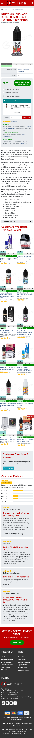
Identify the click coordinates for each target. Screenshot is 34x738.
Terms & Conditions (7, 664)
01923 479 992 (12, 695)
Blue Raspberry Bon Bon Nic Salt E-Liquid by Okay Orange (25, 294)
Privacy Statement (6, 662)
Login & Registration (24, 662)
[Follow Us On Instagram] (15, 703)
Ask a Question (8, 468)
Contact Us (21, 657)
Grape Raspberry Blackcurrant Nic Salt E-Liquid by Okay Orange (24, 332)
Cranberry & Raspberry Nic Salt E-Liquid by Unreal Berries (8, 405)
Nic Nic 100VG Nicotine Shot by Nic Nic (7, 331)
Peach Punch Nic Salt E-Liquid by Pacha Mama (7, 368)
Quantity (6, 117)
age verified (23, 143)
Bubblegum (26, 69)
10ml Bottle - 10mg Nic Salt (11, 93)
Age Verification (23, 664)
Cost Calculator (22, 667)
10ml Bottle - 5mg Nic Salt (11, 89)
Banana (20, 69)
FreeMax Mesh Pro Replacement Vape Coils (7, 438)
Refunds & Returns (23, 670)
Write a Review (6, 483)
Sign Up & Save (17, 642)
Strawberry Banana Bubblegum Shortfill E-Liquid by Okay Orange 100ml (20, 107)
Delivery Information (7, 659)
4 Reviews (14, 121)
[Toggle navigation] (2, 3)
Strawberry (21, 71)
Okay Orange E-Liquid (17, 9)
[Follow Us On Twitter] (7, 703)
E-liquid (7, 9)
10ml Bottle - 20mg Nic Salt (11, 96)
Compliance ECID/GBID (17, 222)
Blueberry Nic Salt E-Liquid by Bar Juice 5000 (8, 259)
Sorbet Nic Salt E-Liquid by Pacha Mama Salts (25, 440)
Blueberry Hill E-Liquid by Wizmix (25, 404)
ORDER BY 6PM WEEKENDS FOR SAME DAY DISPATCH (17, 7)
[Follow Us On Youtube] (11, 703)
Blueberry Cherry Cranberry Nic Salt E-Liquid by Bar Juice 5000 (24, 369)
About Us (4, 657)
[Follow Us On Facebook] (3, 703)
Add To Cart (26, 117)
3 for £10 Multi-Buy (22, 83)
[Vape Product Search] (32, 3)
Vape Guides (22, 659)
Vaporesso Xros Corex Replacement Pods (24, 257)
